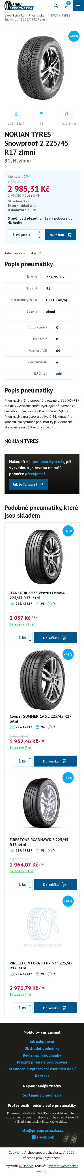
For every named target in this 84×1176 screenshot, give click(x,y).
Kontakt (42, 1076)
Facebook (42, 1137)
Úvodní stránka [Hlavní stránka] (14, 15)
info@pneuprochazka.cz (42, 1130)
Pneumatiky (36, 15)
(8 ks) (21, 747)
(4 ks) (21, 994)
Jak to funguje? (25, 484)
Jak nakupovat (42, 1041)
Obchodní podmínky (42, 1048)
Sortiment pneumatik (42, 1095)
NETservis (26, 1166)
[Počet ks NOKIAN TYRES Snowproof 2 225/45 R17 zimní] (11, 235)
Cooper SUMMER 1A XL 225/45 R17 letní (40, 719)
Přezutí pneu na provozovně (42, 1062)
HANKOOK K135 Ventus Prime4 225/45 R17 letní (37, 595)
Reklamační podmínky (42, 1055)
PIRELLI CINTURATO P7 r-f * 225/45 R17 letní (41, 965)
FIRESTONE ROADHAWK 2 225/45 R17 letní (39, 842)
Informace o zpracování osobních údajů (42, 1069)
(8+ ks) (22, 624)
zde (59, 373)
